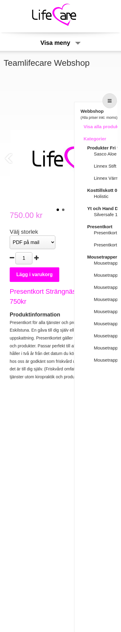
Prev (9, 158)
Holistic (101, 196)
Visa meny (60, 42)
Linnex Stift (105, 166)
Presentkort (99, 226)
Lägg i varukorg (34, 274)
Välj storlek (24, 232)
